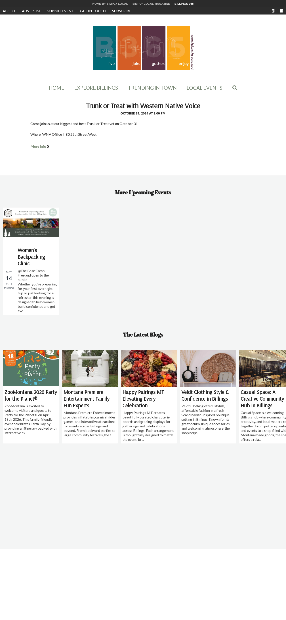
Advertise (31, 11)
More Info (38, 146)
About (9, 11)
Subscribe (121, 11)
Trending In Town (152, 87)
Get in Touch (93, 11)
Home (56, 87)
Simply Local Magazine (151, 3)
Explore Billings (96, 87)
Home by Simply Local (110, 3)
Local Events (204, 87)
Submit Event (60, 11)
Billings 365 (184, 3)
